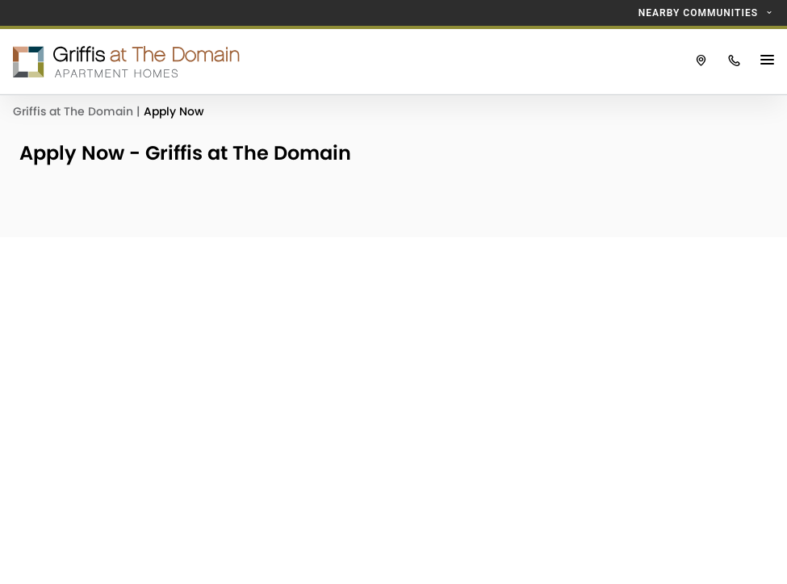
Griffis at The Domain (74, 111)
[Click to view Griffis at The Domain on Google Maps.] (701, 61)
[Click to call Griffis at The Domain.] (734, 61)
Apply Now (174, 111)
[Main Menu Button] (769, 61)
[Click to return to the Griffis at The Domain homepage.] (342, 61)
